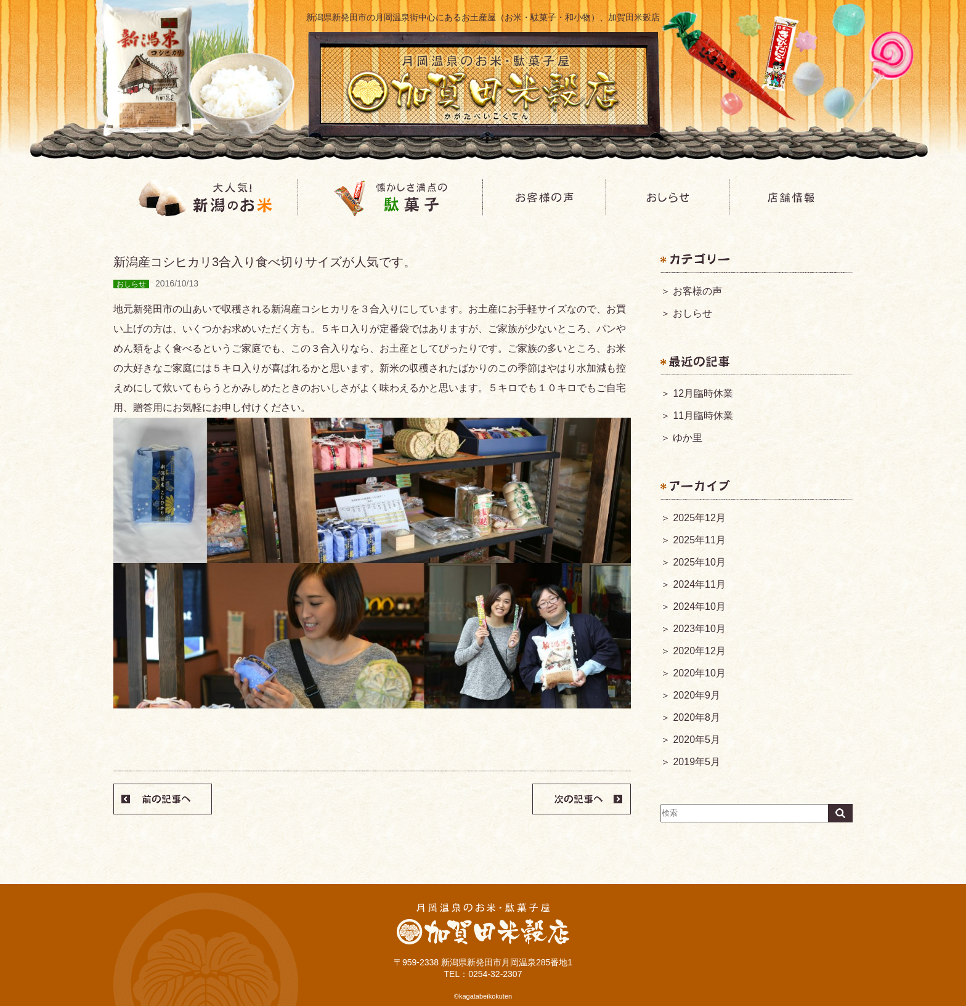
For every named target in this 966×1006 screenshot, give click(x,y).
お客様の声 (697, 291)
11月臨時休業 (703, 415)
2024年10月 (699, 606)
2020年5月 (696, 739)
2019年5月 (696, 762)
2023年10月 (699, 628)
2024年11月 (699, 584)
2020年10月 (699, 673)
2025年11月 (699, 540)
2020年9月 (696, 695)
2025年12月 (699, 518)
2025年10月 (699, 562)
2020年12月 (699, 651)
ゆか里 (687, 437)
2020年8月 (696, 717)
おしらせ (692, 313)
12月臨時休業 (703, 393)
